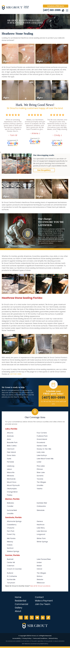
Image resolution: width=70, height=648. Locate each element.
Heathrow (40, 524)
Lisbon (9, 469)
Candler (10, 506)
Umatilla (40, 485)
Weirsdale (40, 510)
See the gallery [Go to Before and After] (44, 170)
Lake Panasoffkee (44, 559)
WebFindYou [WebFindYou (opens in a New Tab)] (44, 644)
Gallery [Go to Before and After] (18, 607)
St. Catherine (12, 576)
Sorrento (40, 476)
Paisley (9, 495)
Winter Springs (42, 542)
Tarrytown (11, 583)
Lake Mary (41, 528)
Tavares (40, 479)
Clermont (10, 449)
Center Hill (11, 562)
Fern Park (10, 531)
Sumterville (11, 579)
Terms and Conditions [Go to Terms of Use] (40, 638)
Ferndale (10, 462)
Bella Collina (11, 446)
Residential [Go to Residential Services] (20, 600)
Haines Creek (42, 446)
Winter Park (41, 538)
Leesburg (10, 466)
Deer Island (11, 452)
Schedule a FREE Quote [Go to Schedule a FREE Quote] (55, 6)
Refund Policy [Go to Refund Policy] (53, 638)
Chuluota (10, 528)
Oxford (39, 569)
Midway (10, 542)
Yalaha (39, 488)
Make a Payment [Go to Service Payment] (44, 600)
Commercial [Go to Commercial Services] (21, 604)
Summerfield (12, 510)
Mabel (39, 566)
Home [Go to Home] (18, 597)
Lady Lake (41, 452)
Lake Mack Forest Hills (45, 459)
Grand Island (42, 439)
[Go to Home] (16, 7)
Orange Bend (12, 492)
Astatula (10, 436)
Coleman (10, 566)
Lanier (39, 462)
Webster (40, 579)
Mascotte (10, 472)
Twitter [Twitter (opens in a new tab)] (32, 618)
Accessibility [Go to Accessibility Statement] (16, 638)
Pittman (40, 469)
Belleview (10, 503)
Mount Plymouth (13, 485)
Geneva (40, 521)
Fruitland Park (42, 436)
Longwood (41, 534)
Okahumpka (12, 488)
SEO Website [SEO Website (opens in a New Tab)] (26, 644)
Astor (9, 439)
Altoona (10, 433)
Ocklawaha (41, 506)
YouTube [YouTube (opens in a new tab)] (37, 618)
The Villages (41, 482)
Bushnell (10, 559)
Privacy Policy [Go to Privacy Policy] (26, 638)
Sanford (10, 548)
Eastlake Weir (42, 503)
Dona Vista (11, 455)
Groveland (41, 442)
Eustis (9, 459)
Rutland (10, 573)
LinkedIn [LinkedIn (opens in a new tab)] (43, 618)
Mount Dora (11, 482)
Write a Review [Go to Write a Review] (48, 618)
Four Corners (42, 433)
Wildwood (41, 583)
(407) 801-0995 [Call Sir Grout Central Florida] (52, 10)
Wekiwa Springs (13, 551)
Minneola (10, 476)
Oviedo (9, 545)
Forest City (11, 534)
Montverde (11, 479)
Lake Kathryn (42, 455)
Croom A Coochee (14, 569)
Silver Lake (41, 472)
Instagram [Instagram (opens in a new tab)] (21, 618)
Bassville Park (12, 442)
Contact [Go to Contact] (39, 597)
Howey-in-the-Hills (44, 449)
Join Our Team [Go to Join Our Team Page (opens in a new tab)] (42, 604)
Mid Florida (11, 538)
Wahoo (39, 576)
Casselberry (11, 524)
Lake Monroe (42, 531)
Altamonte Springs (14, 521)
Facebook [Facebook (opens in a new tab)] (26, 618)
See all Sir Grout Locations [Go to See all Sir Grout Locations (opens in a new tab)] (40, 586)
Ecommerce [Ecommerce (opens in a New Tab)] (34, 644)
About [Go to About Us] (18, 611)
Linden (39, 562)
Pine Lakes (41, 466)
